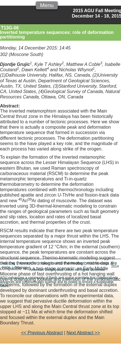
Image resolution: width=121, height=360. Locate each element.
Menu (46, 5)
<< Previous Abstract (42, 332)
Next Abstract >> (83, 332)
